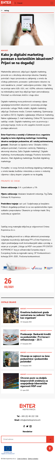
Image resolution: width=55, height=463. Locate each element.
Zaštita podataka (33, 458)
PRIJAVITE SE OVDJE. (10, 181)
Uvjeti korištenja (22, 458)
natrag (6, 10)
